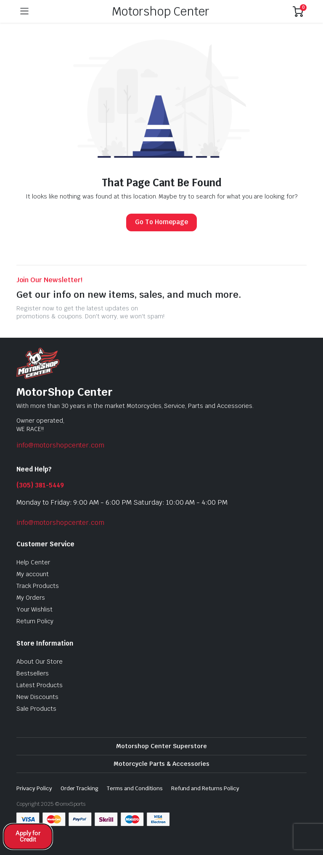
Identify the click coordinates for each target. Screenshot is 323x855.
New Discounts (37, 697)
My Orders (30, 597)
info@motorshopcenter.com (60, 445)
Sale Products (36, 708)
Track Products (37, 586)
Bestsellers (32, 673)
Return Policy (34, 621)
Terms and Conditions (134, 788)
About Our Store (39, 661)
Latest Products (39, 685)
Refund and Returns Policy (205, 788)
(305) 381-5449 (40, 485)
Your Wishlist (34, 609)
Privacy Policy (34, 788)
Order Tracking (80, 788)
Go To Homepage (161, 222)
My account (32, 574)
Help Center (33, 562)
